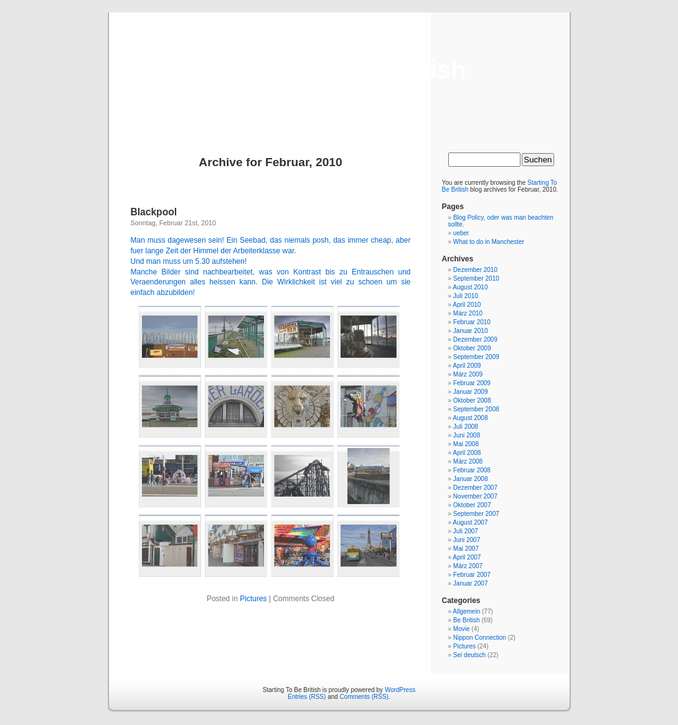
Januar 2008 (470, 478)
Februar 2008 (472, 470)
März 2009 (468, 374)
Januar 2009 (470, 391)
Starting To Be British (339, 69)
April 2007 (467, 557)
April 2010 (467, 304)
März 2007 (468, 566)
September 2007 (476, 513)
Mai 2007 (466, 548)
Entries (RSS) (307, 696)
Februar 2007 (472, 574)
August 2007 (470, 522)
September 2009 (476, 356)
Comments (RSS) (364, 696)
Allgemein (466, 611)
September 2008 (476, 409)
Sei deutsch (469, 655)
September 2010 (476, 278)
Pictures (253, 598)
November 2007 (475, 496)
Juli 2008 (465, 426)
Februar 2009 (472, 383)
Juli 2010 (465, 295)
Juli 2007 (465, 531)
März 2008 (468, 461)
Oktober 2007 (472, 505)
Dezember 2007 (475, 487)
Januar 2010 (470, 330)
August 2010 (470, 287)
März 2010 (468, 313)
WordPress (400, 689)
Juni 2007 (466, 539)
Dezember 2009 (475, 339)
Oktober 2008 (472, 400)
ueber (461, 233)
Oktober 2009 (472, 348)
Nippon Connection (479, 637)
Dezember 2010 (475, 269)
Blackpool (154, 212)
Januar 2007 (470, 583)
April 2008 (467, 452)
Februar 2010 (472, 322)
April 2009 (467, 365)
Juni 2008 (466, 435)
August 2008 (470, 417)
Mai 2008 (466, 444)
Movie (461, 628)
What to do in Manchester (488, 241)
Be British (466, 620)
